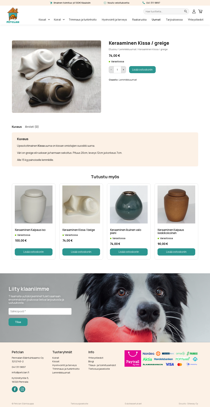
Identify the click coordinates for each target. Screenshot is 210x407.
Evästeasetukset (133, 403)
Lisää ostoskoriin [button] (33, 252)
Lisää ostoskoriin (142, 69)
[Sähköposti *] (40, 311)
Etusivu (113, 49)
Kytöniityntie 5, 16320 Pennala (20, 379)
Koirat (57, 19)
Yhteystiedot (195, 19)
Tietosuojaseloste (99, 368)
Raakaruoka (139, 19)
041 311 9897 (153, 2)
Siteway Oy (192, 403)
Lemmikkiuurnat (127, 49)
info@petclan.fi (20, 372)
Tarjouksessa (174, 19)
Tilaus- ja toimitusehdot (102, 365)
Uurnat (156, 19)
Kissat (42, 19)
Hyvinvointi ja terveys (114, 19)
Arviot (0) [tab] (32, 127)
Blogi (91, 361)
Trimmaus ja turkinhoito (83, 19)
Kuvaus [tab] (17, 127)
